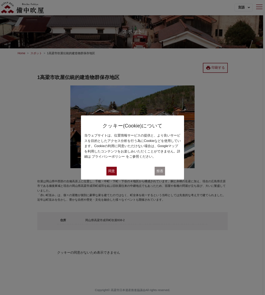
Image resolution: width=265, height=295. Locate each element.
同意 (111, 171)
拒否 (160, 171)
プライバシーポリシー (108, 156)
